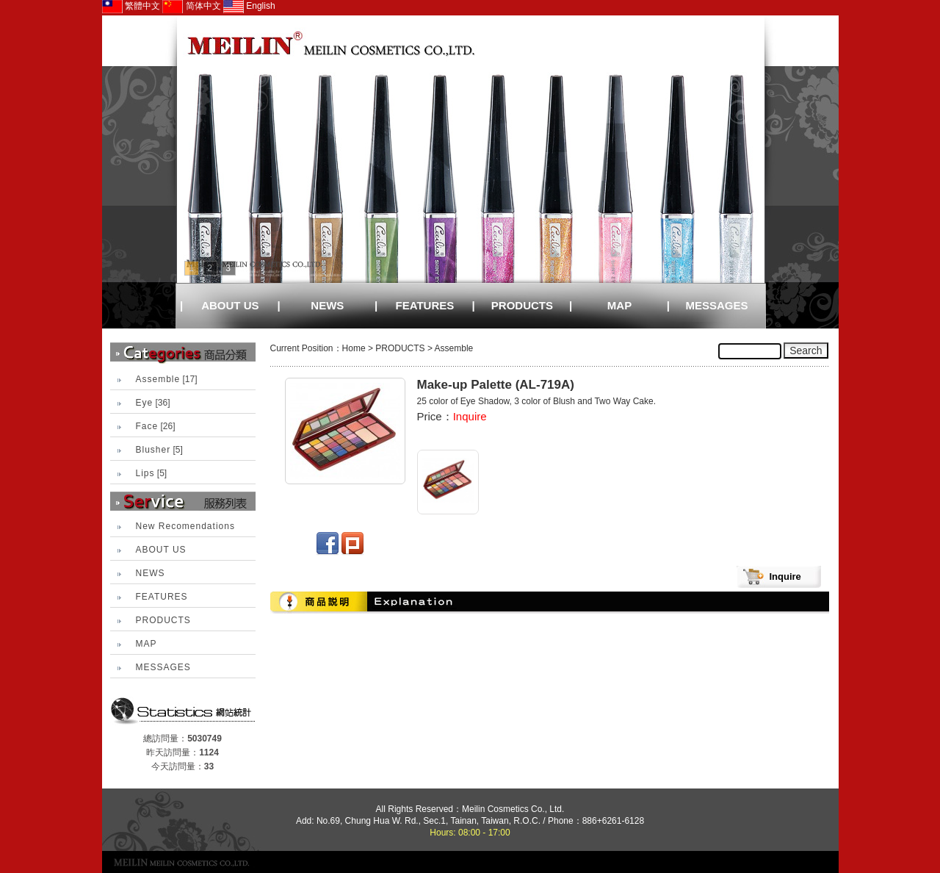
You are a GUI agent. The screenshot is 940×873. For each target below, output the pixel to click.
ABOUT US (229, 305)
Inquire (470, 416)
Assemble (454, 348)
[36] (153, 403)
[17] (167, 379)
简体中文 (191, 6)
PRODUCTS (522, 305)
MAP (619, 305)
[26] (156, 426)
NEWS (327, 305)
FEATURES (425, 305)
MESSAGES (717, 305)
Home (354, 348)
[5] (159, 450)
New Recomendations (185, 526)
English (249, 6)
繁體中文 (131, 6)
